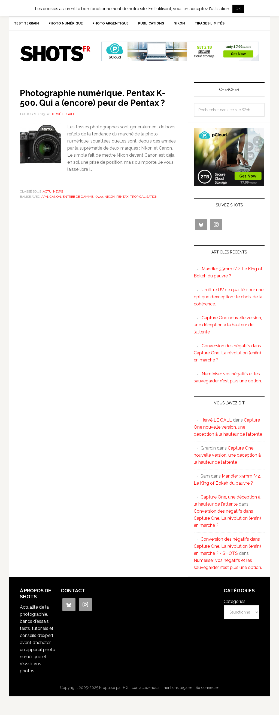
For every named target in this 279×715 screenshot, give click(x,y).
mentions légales (177, 690)
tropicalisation (143, 209)
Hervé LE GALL (216, 422)
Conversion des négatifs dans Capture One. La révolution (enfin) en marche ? (227, 355)
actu (47, 203)
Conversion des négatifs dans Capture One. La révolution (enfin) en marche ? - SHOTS (227, 548)
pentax (122, 209)
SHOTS (55, 56)
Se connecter (207, 690)
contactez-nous (145, 690)
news (58, 203)
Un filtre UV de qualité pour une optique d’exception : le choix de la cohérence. (228, 299)
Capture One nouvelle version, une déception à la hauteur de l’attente (228, 327)
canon (55, 209)
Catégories (234, 603)
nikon (110, 209)
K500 (99, 209)
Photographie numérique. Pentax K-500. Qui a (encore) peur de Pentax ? (98, 104)
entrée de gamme (78, 209)
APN (44, 209)
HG (126, 690)
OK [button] (238, 9)
